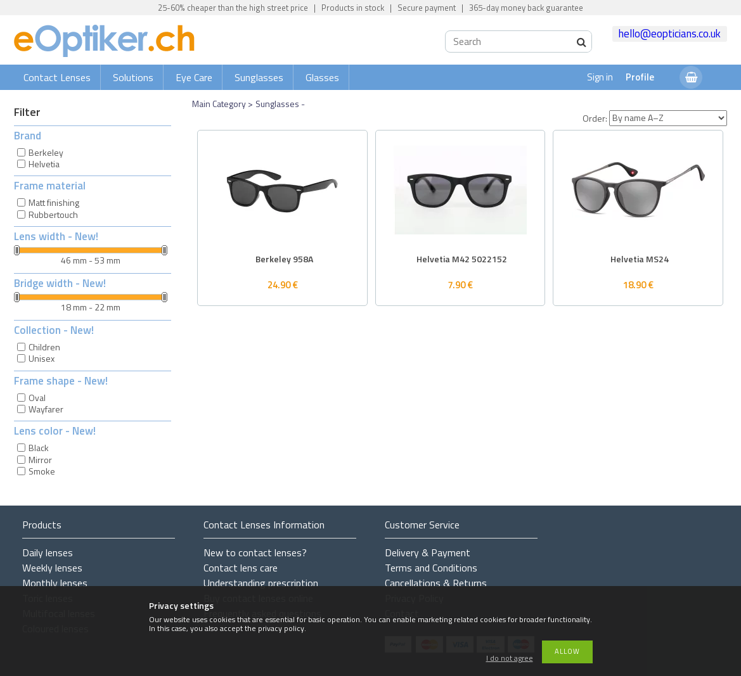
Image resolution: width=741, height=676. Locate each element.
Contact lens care (240, 567)
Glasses (322, 77)
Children (44, 347)
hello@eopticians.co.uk (670, 33)
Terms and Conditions (431, 567)
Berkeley (46, 152)
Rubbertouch (53, 214)
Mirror (40, 459)
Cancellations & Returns (436, 582)
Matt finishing (54, 202)
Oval (37, 397)
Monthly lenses (54, 582)
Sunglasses (259, 77)
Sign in (600, 77)
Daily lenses (47, 552)
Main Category (219, 103)
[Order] (668, 118)
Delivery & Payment (427, 552)
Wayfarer (46, 409)
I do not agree (509, 658)
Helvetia (44, 163)
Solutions (133, 77)
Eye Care (194, 77)
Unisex (42, 358)
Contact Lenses (57, 77)
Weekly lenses (52, 567)
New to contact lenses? (255, 552)
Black (39, 447)
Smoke (42, 471)
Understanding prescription (260, 582)
